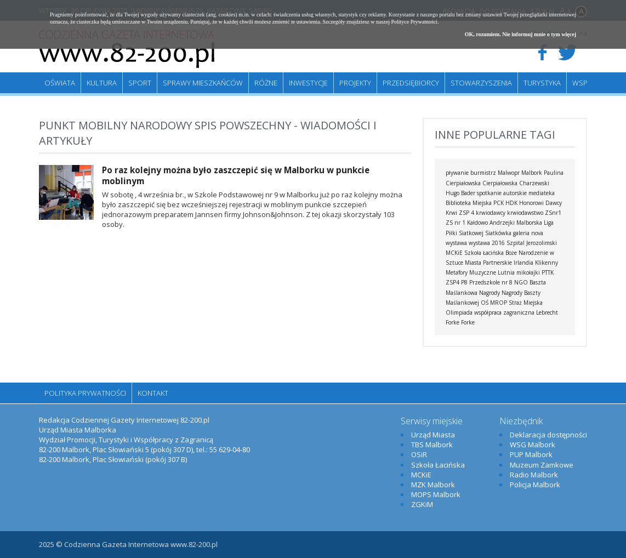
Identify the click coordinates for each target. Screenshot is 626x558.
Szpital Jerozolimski (532, 243)
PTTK (548, 272)
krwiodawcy (490, 213)
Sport (139, 83)
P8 (464, 282)
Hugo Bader (460, 193)
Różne (265, 83)
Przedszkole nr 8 (491, 282)
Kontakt (153, 393)
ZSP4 (452, 282)
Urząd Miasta (433, 435)
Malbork (531, 172)
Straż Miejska (526, 302)
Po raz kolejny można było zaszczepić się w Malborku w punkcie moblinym (235, 175)
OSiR (419, 454)
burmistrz (483, 172)
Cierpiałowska (499, 183)
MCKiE (454, 253)
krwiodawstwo (525, 213)
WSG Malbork (532, 444)
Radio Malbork (534, 475)
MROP (498, 302)
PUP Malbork (531, 454)
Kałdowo (477, 222)
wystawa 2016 (487, 243)
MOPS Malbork (435, 494)
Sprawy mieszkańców (203, 83)
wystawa (456, 243)
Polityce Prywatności (414, 22)
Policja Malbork (535, 484)
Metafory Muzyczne (471, 272)
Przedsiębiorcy (411, 83)
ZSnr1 (553, 213)
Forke (468, 322)
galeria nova (528, 233)
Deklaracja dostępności (548, 435)
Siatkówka (498, 233)
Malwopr (509, 172)
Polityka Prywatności (85, 393)
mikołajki (528, 272)
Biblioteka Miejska (469, 203)
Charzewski (534, 183)
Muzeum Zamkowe (541, 465)
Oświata (59, 83)
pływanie (457, 172)
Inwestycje (308, 83)
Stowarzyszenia (481, 83)
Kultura (102, 83)
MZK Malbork (433, 484)
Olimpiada (459, 312)
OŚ (484, 302)
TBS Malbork (432, 444)
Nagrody (489, 293)
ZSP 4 (466, 213)
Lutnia (506, 272)
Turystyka (542, 83)
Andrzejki (502, 222)
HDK (511, 203)
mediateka (541, 193)
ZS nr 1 (455, 222)
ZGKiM (422, 504)
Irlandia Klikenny (536, 262)
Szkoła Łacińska (484, 253)
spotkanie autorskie (502, 193)
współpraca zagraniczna (504, 312)
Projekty (355, 83)
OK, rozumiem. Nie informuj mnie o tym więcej (520, 34)
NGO (521, 282)
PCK (498, 203)
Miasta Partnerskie (488, 262)
